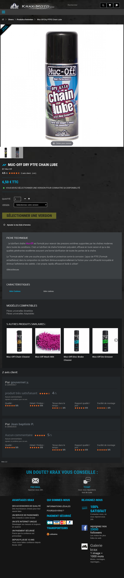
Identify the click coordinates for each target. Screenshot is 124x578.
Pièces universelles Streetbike (20, 311)
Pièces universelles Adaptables (20, 313)
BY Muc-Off (7, 169)
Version (6, 205)
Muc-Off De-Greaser (102, 356)
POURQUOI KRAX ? (55, 510)
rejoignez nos (98, 526)
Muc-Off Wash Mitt (44, 356)
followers (96, 531)
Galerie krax (96, 547)
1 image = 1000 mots (97, 555)
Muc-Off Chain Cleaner (18, 356)
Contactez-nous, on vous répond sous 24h (98, 516)
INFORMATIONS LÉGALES (58, 506)
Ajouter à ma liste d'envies (19, 225)
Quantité (6, 199)
